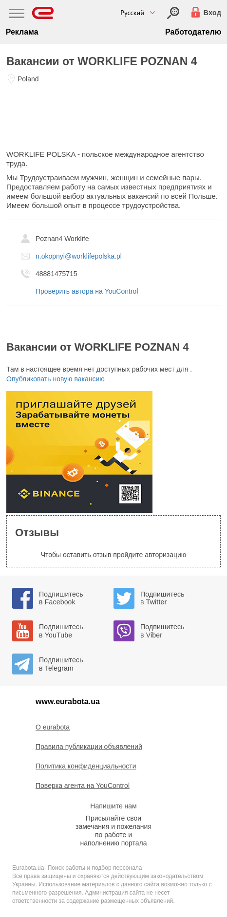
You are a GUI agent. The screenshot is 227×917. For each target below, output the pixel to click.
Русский (132, 12)
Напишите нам (113, 806)
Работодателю (193, 32)
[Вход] (173, 13)
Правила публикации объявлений (89, 746)
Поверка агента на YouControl (83, 785)
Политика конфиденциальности (86, 766)
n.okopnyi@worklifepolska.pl (79, 256)
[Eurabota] (43, 13)
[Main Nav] (16, 14)
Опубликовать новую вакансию (55, 379)
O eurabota (53, 727)
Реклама (22, 32)
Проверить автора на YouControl (87, 291)
